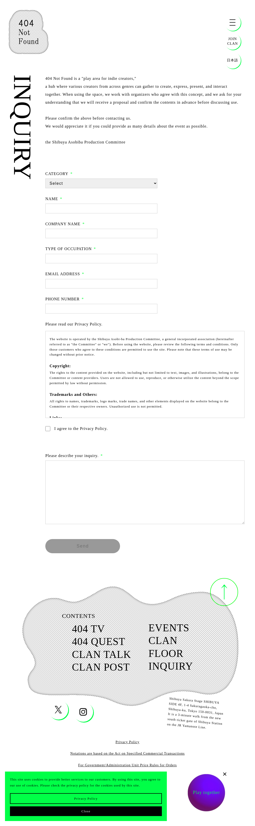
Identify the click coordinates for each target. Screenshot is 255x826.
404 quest (96, 642)
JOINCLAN (232, 41)
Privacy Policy (86, 798)
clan (164, 641)
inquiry (172, 668)
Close (85, 811)
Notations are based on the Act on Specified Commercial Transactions (127, 756)
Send (82, 546)
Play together (206, 793)
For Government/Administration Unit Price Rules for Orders (127, 768)
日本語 (232, 60)
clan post (99, 669)
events (170, 628)
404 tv (86, 629)
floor (167, 655)
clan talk (99, 656)
